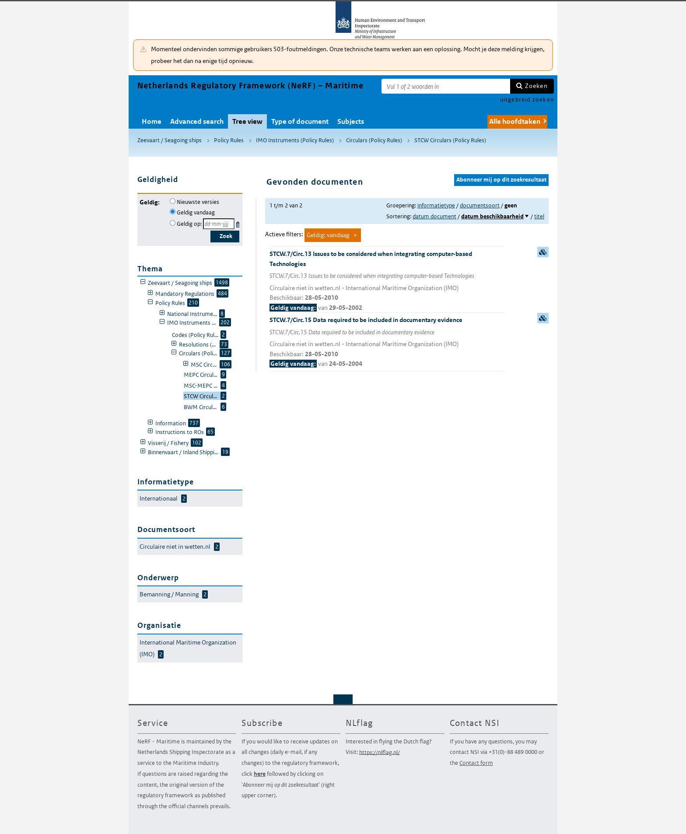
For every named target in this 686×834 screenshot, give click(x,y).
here (260, 774)
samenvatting (543, 252)
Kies (238, 223)
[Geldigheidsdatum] (218, 223)
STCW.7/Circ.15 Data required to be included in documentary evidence (387, 342)
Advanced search (197, 121)
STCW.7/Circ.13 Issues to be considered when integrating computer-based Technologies (387, 281)
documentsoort (480, 205)
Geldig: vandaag (328, 235)
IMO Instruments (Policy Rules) (295, 140)
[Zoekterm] (446, 86)
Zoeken (536, 86)
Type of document (300, 121)
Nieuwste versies (198, 202)
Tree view (247, 121)
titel (539, 216)
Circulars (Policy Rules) (374, 140)
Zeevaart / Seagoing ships (169, 140)
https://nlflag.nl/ (379, 752)
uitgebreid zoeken (527, 99)
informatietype (436, 205)
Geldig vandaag (196, 212)
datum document (434, 216)
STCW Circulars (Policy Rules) (450, 140)
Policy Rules (229, 140)
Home (151, 121)
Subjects (350, 121)
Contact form (476, 763)
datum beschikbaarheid (492, 216)
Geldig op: (189, 224)
